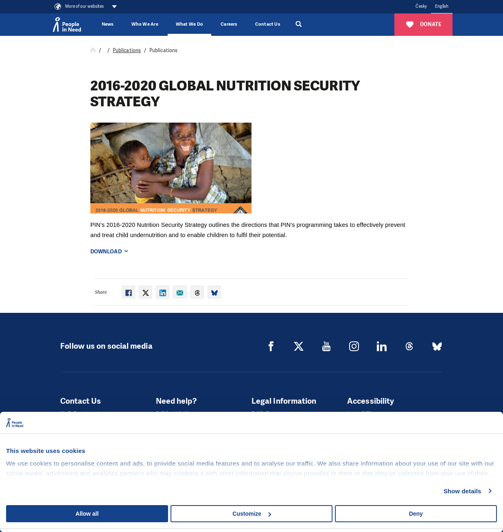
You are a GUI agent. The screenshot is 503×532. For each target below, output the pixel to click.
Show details (462, 491)
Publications (127, 50)
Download (106, 251)
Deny (416, 513)
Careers (229, 24)
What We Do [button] (189, 24)
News (108, 24)
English (442, 6)
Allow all (87, 513)
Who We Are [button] (144, 24)
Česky (421, 6)
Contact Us (267, 24)
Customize (251, 513)
